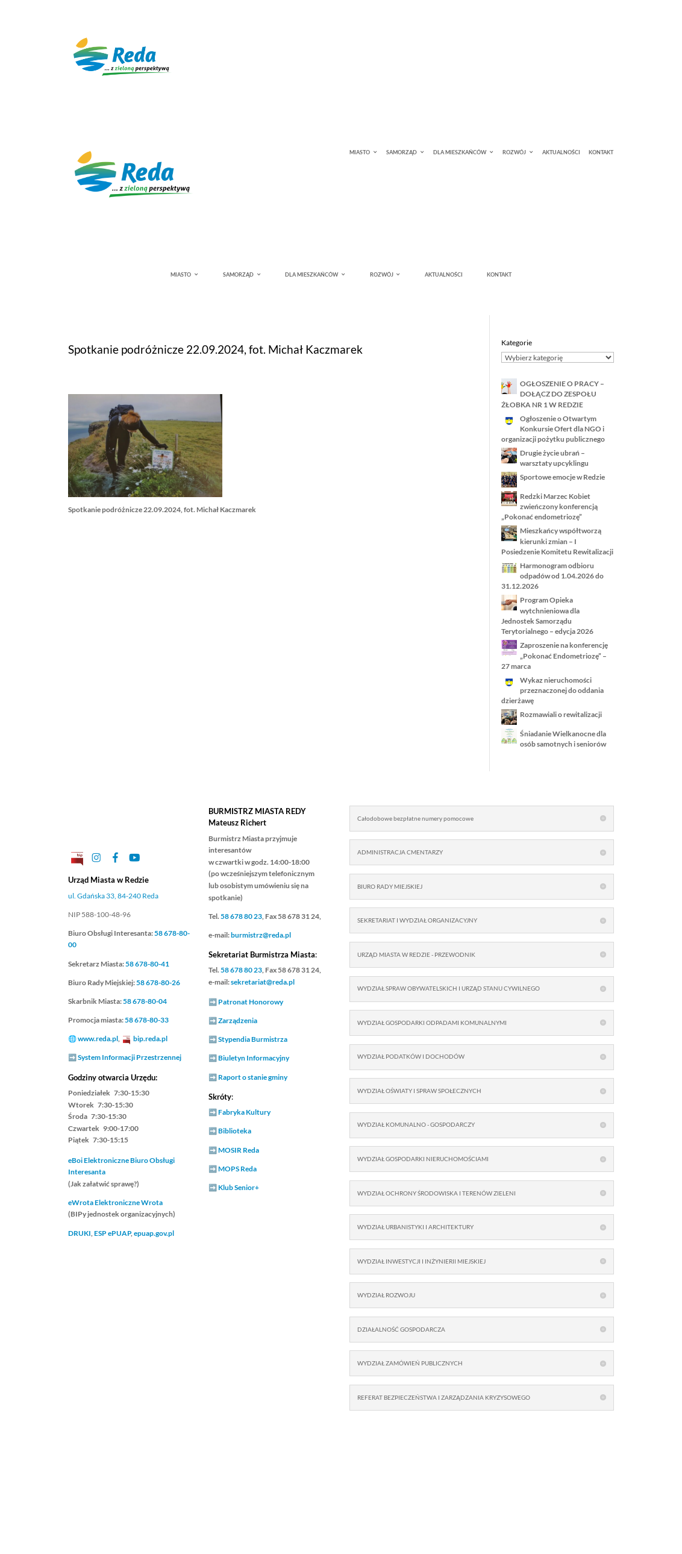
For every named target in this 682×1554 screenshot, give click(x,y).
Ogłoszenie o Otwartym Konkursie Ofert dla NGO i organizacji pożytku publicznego (553, 429)
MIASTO (359, 152)
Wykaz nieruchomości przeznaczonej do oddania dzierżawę (552, 690)
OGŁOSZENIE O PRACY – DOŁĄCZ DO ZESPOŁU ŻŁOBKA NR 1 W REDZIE (552, 394)
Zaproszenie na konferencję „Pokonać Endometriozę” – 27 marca (554, 655)
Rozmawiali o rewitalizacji (561, 714)
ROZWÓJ (514, 152)
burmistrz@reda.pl (261, 935)
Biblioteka (234, 1131)
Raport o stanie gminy (252, 1077)
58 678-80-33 (147, 1020)
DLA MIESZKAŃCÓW (459, 152)
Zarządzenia (237, 1020)
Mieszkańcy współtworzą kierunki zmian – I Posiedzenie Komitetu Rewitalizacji (557, 541)
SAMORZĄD (401, 152)
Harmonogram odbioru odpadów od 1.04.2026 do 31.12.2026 (552, 576)
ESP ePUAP (112, 1233)
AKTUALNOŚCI (561, 152)
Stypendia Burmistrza (252, 1039)
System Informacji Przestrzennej (129, 1057)
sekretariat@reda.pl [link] (263, 982)
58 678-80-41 (147, 964)
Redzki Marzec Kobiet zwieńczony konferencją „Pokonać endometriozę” (549, 506)
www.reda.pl (98, 1038)
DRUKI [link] (79, 1233)
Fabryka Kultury (244, 1112)
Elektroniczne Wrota (115, 1202)
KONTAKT (601, 152)
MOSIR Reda (238, 1150)
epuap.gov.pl (154, 1233)
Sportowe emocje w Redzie (562, 477)
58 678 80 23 (241, 916)
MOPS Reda (237, 1169)
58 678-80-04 (145, 1001)
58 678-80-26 (158, 982)
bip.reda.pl (150, 1038)
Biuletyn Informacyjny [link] (253, 1058)
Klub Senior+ (238, 1187)
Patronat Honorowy (250, 1002)
